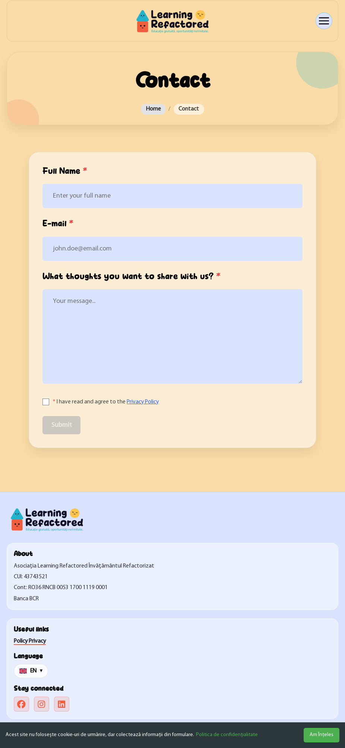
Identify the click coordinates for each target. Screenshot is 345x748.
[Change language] (31, 671)
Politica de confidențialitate (227, 735)
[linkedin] (61, 704)
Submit (61, 425)
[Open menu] (324, 21)
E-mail (57, 223)
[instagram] (41, 704)
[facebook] (21, 704)
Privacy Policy (143, 402)
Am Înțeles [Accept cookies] (321, 735)
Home (153, 109)
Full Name (64, 171)
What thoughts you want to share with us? (131, 276)
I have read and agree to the (106, 402)
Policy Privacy (30, 641)
